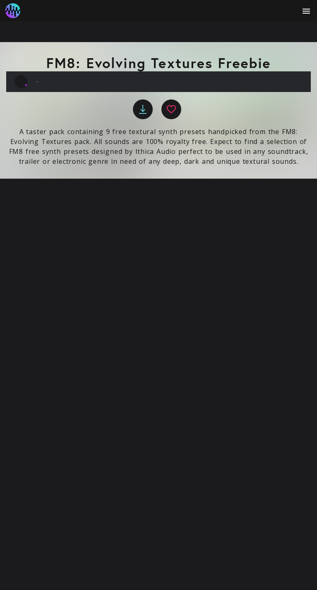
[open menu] (306, 11)
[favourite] (171, 109)
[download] (143, 109)
